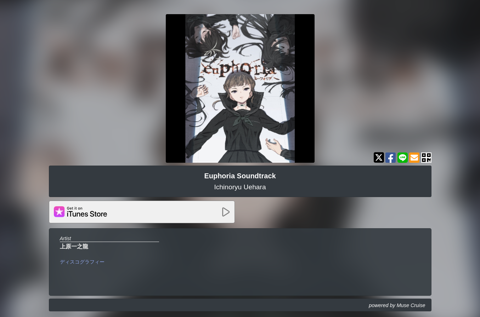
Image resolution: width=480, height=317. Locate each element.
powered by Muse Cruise (397, 305)
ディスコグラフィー (82, 262)
